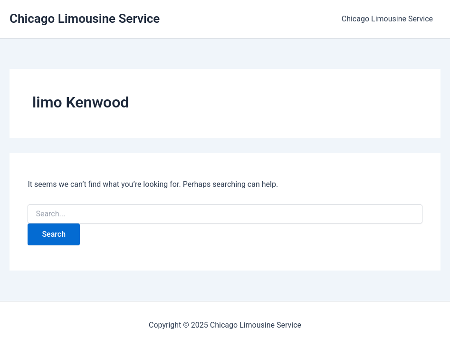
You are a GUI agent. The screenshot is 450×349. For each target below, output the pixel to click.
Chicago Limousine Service (85, 18)
